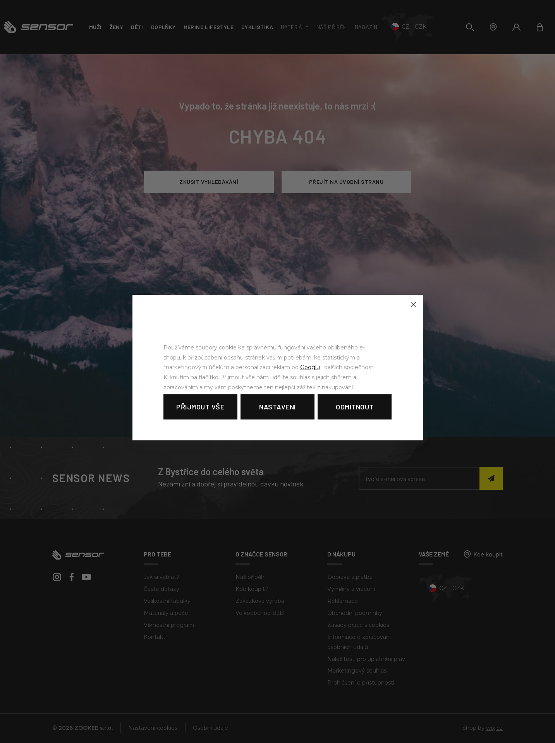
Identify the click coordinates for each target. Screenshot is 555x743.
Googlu (310, 367)
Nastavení (277, 406)
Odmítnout (355, 406)
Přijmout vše (200, 406)
